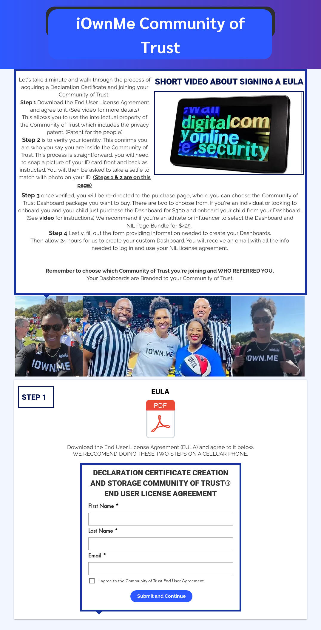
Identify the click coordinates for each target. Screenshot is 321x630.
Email (94, 555)
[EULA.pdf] (160, 420)
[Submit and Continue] (161, 596)
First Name (101, 505)
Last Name (100, 530)
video (46, 218)
